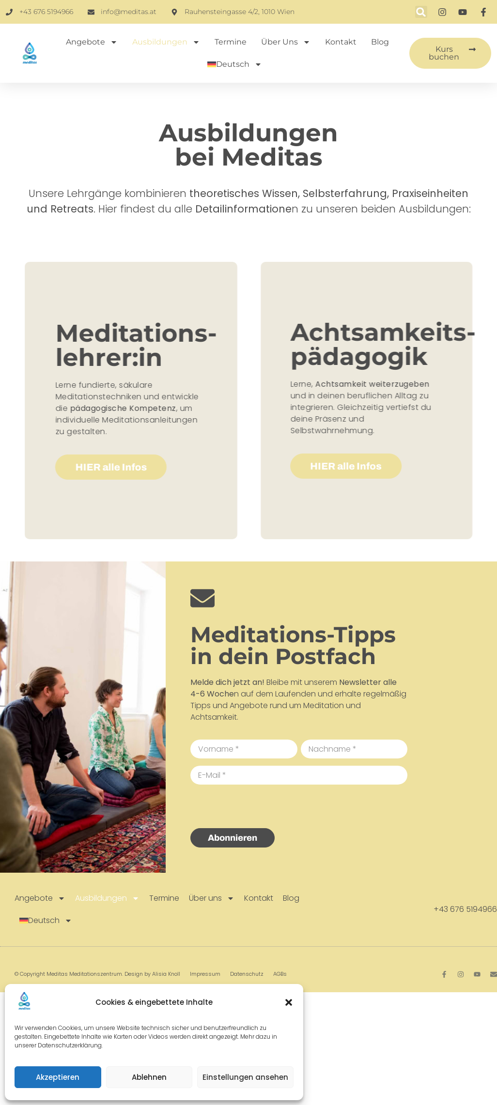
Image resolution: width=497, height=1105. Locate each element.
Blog (380, 41)
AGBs (280, 974)
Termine (231, 41)
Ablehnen (149, 1077)
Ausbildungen (166, 42)
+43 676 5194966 (465, 909)
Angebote (92, 42)
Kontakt (341, 41)
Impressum (205, 974)
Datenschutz (247, 974)
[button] (289, 1002)
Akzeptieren (57, 1077)
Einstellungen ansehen (245, 1077)
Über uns (286, 42)
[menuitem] (234, 64)
